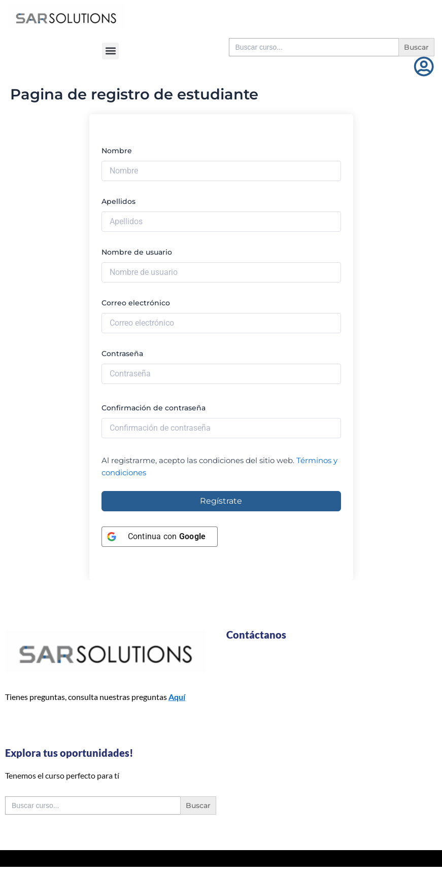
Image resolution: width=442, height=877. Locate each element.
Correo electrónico (135, 302)
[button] (110, 51)
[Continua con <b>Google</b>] (159, 537)
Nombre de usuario (136, 252)
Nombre (116, 150)
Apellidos (118, 201)
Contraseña (122, 353)
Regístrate (221, 501)
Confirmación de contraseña (153, 407)
